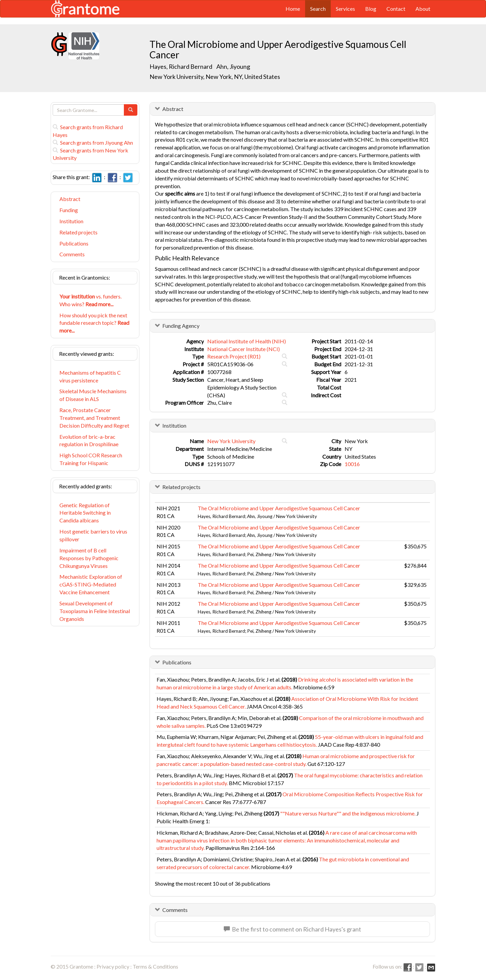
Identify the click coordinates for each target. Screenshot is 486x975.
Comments (72, 254)
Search (318, 8)
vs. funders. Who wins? (90, 300)
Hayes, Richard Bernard (181, 66)
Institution (71, 221)
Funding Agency (180, 325)
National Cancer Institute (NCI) (243, 349)
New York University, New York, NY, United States (215, 76)
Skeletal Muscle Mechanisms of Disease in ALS (93, 395)
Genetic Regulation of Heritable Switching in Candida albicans (85, 513)
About (422, 8)
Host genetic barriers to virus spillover (93, 535)
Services (345, 8)
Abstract (69, 199)
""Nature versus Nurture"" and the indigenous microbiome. (347, 813)
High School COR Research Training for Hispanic (90, 459)
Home (293, 8)
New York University (231, 441)
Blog (370, 8)
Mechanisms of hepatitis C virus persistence (90, 376)
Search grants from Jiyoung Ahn (93, 142)
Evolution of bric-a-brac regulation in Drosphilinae (88, 440)
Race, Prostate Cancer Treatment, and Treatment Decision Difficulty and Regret (94, 418)
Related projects (78, 232)
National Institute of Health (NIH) (246, 341)
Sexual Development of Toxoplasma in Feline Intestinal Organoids (94, 611)
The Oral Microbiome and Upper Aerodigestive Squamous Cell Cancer (279, 508)
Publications (73, 243)
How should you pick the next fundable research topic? (94, 323)
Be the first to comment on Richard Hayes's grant (292, 929)
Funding (68, 210)
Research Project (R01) (234, 356)
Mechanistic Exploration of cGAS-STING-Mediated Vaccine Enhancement (90, 584)
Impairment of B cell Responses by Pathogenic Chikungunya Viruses (88, 558)
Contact (395, 8)
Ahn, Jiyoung (233, 66)
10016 (352, 464)
